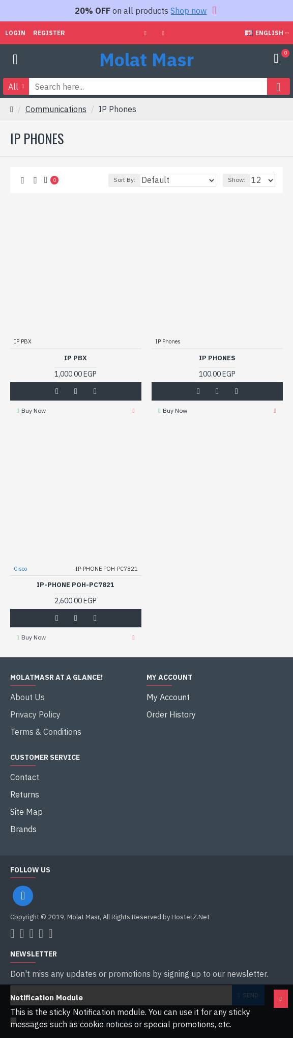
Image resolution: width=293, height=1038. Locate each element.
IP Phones (217, 358)
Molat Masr (146, 59)
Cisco (20, 568)
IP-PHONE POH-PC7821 (75, 585)
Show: (236, 179)
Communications (55, 109)
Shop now (188, 11)
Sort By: (124, 179)
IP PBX (75, 358)
